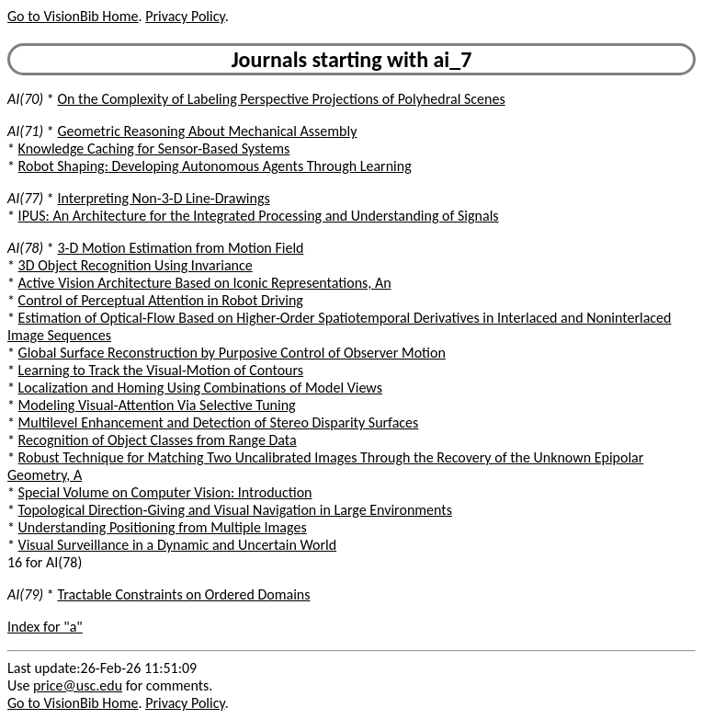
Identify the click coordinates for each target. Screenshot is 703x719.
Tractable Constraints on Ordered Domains (183, 594)
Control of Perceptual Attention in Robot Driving (160, 300)
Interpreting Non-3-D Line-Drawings (163, 198)
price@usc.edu (77, 685)
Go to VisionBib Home (72, 16)
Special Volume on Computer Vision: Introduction (165, 492)
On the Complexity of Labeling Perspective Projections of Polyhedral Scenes (281, 99)
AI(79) (25, 594)
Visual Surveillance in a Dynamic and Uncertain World (177, 545)
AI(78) (25, 248)
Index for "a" (45, 626)
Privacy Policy (184, 16)
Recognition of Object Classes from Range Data (157, 440)
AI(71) (25, 131)
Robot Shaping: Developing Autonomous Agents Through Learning (215, 166)
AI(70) (25, 99)
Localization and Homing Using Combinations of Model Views (200, 387)
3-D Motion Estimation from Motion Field (180, 248)
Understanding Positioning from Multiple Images (162, 527)
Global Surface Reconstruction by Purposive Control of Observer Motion (232, 352)
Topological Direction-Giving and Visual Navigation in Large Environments (235, 510)
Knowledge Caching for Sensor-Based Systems (154, 148)
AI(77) (25, 198)
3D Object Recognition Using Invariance (135, 265)
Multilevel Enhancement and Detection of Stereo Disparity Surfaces (218, 422)
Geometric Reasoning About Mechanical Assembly (207, 131)
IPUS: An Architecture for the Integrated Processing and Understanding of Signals (258, 215)
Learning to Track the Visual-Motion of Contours (160, 370)
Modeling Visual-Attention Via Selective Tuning (157, 405)
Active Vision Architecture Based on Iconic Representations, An (204, 282)
